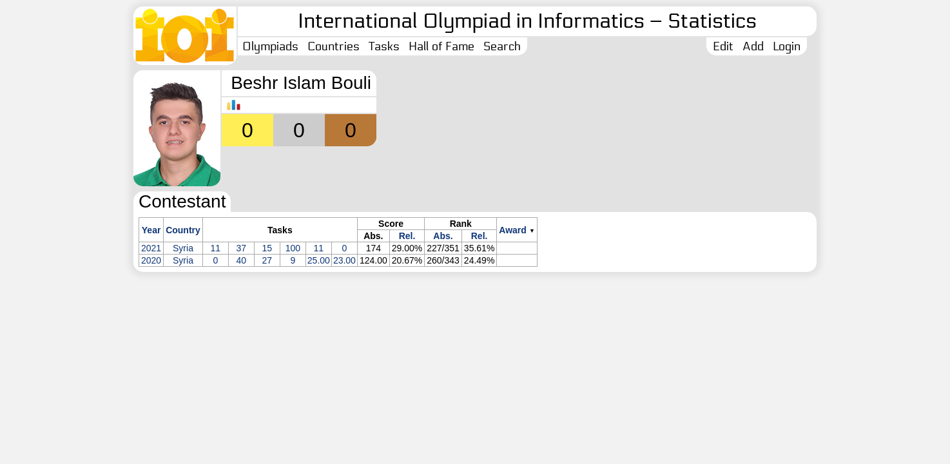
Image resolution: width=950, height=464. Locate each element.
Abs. (442, 236)
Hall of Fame (441, 46)
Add (753, 46)
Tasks (384, 46)
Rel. (407, 236)
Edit (723, 46)
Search (502, 46)
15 (267, 248)
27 (267, 260)
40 (242, 260)
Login (786, 46)
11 (216, 248)
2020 (151, 260)
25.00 (318, 260)
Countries (333, 46)
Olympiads (270, 46)
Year (151, 230)
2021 (151, 248)
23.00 (344, 260)
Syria (183, 248)
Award (513, 230)
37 (242, 248)
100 (293, 248)
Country (183, 230)
